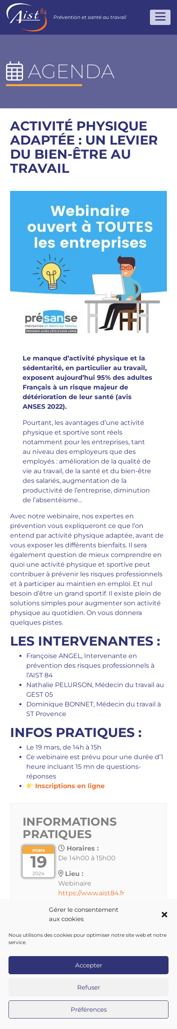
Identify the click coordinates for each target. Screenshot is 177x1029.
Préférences (89, 1009)
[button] (164, 915)
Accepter (88, 965)
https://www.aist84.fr (91, 893)
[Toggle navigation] (160, 17)
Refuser (88, 987)
